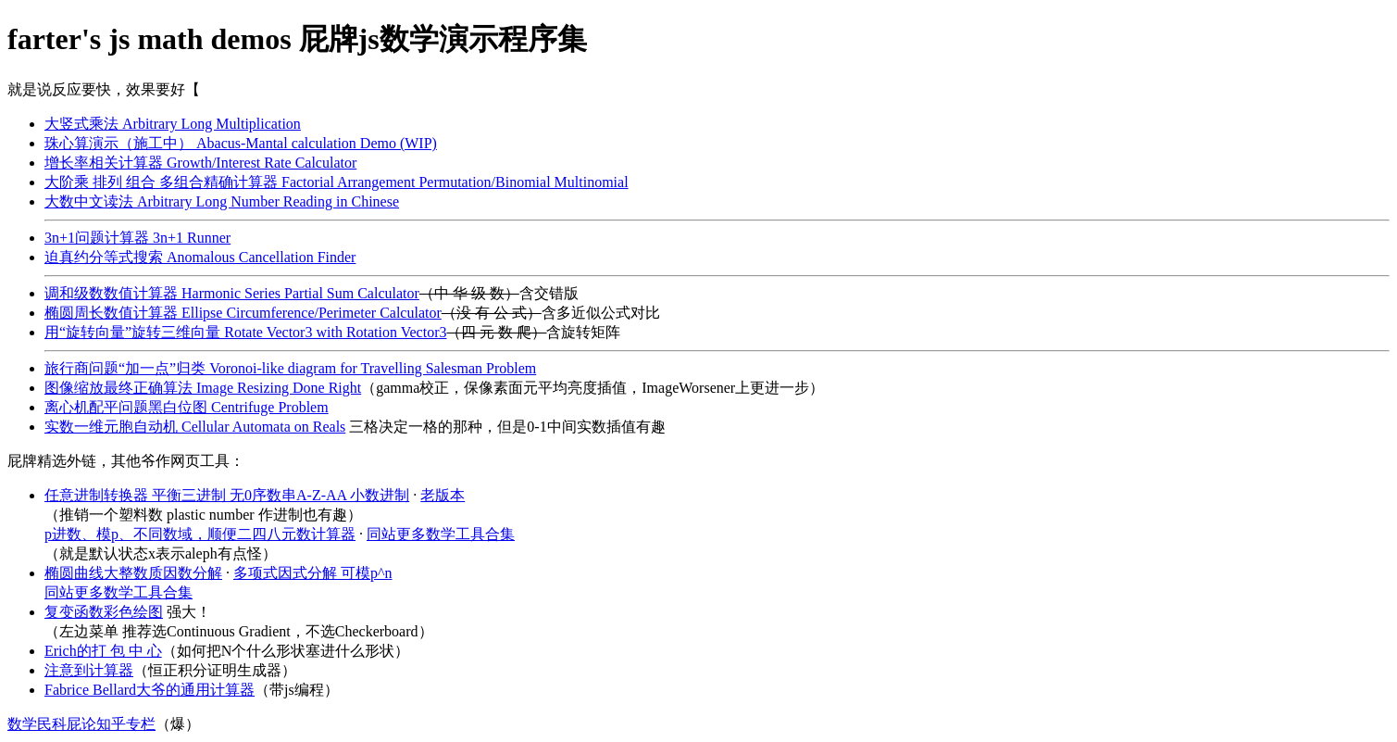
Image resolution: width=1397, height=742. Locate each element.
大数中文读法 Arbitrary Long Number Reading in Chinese (221, 201)
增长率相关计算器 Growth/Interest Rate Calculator (200, 162)
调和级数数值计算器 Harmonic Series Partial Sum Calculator (231, 293)
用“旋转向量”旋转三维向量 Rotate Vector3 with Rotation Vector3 (245, 332)
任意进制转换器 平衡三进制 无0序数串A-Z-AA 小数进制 (226, 495)
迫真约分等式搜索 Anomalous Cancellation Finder (199, 257)
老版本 (442, 495)
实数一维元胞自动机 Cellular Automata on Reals (194, 426)
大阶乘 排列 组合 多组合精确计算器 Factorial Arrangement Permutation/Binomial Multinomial (336, 182)
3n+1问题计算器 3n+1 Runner (137, 237)
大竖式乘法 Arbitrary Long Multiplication (172, 124)
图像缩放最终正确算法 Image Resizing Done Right (202, 388)
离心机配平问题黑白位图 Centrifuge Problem (186, 407)
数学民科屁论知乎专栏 (81, 724)
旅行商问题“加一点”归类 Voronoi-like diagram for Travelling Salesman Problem (290, 368)
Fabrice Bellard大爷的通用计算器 (149, 690)
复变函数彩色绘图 (103, 612)
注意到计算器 (88, 670)
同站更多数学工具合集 (441, 534)
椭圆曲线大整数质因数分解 (133, 573)
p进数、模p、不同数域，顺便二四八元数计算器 (199, 534)
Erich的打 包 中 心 (103, 651)
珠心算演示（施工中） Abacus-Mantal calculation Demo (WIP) (240, 143)
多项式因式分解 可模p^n (313, 573)
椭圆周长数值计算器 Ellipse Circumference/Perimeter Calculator (243, 313)
